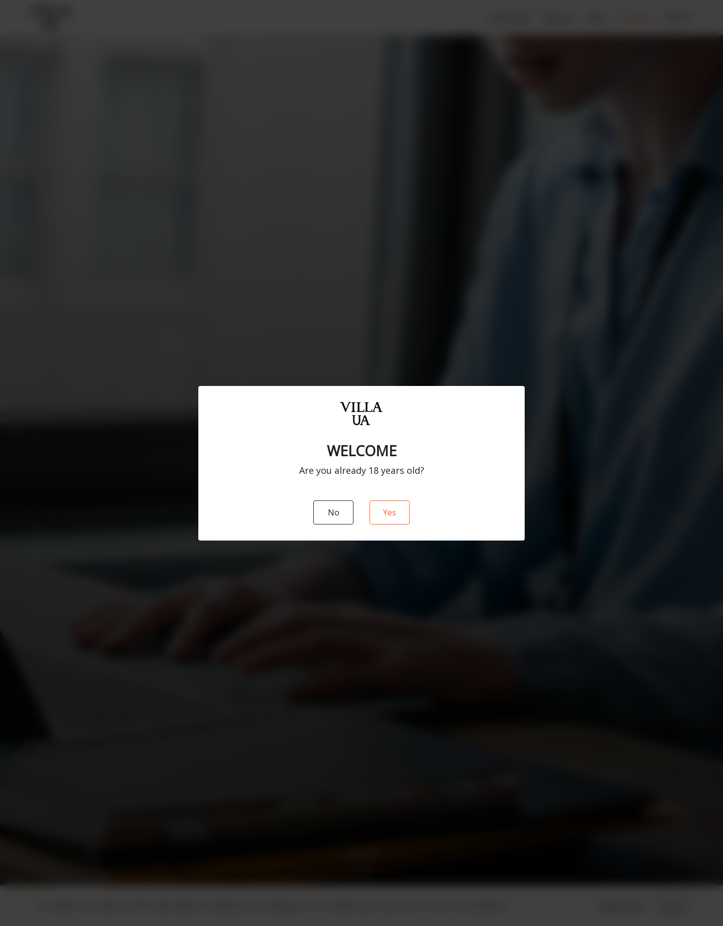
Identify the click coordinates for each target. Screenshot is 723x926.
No (333, 512)
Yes (389, 512)
